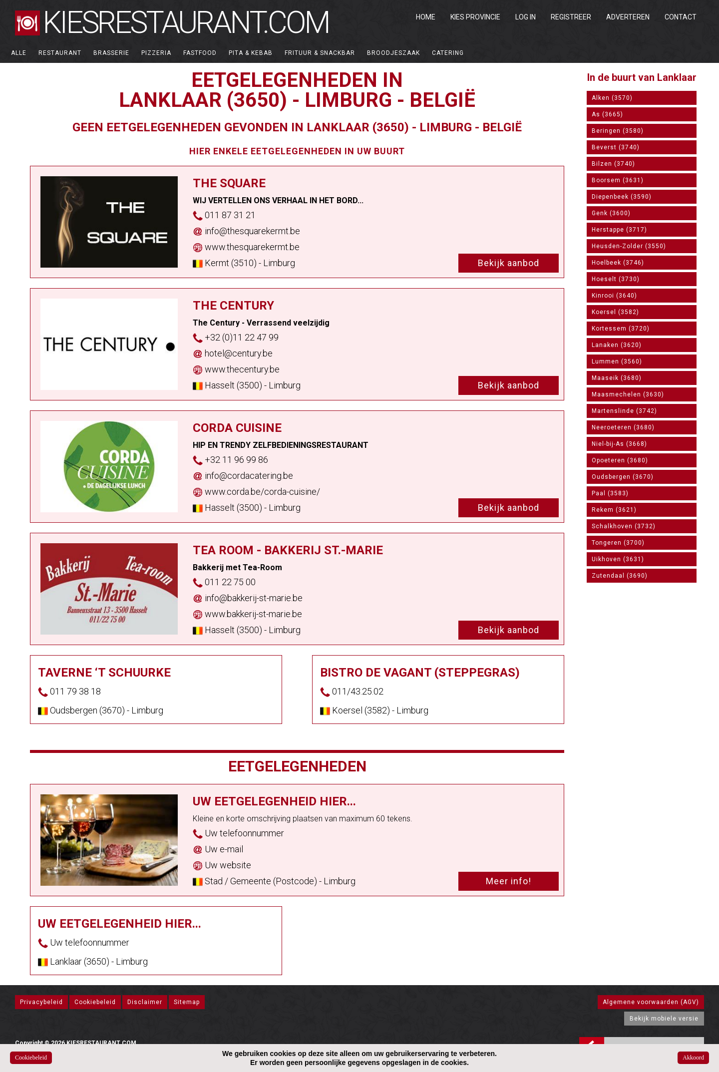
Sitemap (187, 1002)
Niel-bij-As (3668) (619, 443)
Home (425, 17)
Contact (681, 17)
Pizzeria (156, 52)
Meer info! (508, 881)
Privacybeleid (41, 1002)
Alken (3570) (612, 97)
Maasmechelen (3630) (628, 394)
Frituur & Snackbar (320, 52)
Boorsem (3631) (618, 180)
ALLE (18, 52)
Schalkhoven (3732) (624, 526)
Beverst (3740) (616, 147)
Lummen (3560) (617, 361)
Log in (525, 17)
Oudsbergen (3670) (623, 476)
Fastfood (200, 52)
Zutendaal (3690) (620, 575)
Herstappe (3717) (619, 229)
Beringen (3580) (618, 130)
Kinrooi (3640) (614, 295)
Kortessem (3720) (621, 328)
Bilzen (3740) (613, 163)
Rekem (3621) (614, 509)
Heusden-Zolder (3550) (629, 246)
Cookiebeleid (95, 1002)
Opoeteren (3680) (620, 460)
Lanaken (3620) (617, 345)
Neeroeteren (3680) (623, 427)
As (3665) (607, 114)
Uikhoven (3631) (618, 559)
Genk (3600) (611, 213)
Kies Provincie (475, 17)
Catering (448, 52)
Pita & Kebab (251, 52)
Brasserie (111, 52)
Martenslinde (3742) (624, 410)
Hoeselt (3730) (616, 279)
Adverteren (628, 17)
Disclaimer (144, 1002)
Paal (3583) (610, 493)
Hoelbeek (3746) (618, 262)
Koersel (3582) (615, 312)
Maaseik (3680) (617, 377)
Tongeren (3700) (618, 542)
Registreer (571, 17)
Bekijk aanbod (508, 263)
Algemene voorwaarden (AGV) (651, 1002)
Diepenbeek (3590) (622, 196)
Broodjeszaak (393, 52)
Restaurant (59, 52)
